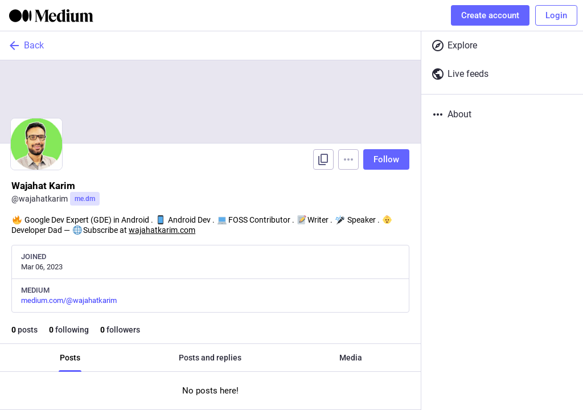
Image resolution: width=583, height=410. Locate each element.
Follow (386, 159)
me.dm (85, 199)
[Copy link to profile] (323, 159)
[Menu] (348, 159)
